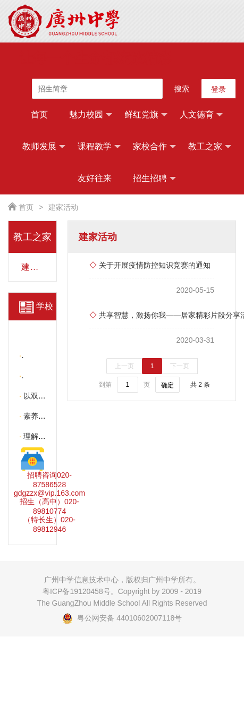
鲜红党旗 (145, 115)
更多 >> (35, 362)
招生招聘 (154, 178)
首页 (39, 114)
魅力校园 (90, 115)
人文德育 (201, 115)
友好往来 (95, 178)
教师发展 (43, 146)
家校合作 (154, 146)
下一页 (179, 366)
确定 (167, 385)
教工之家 (209, 146)
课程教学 (99, 146)
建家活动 (63, 207)
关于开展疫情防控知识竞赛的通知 (150, 265)
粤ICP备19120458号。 (80, 591)
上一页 (124, 366)
